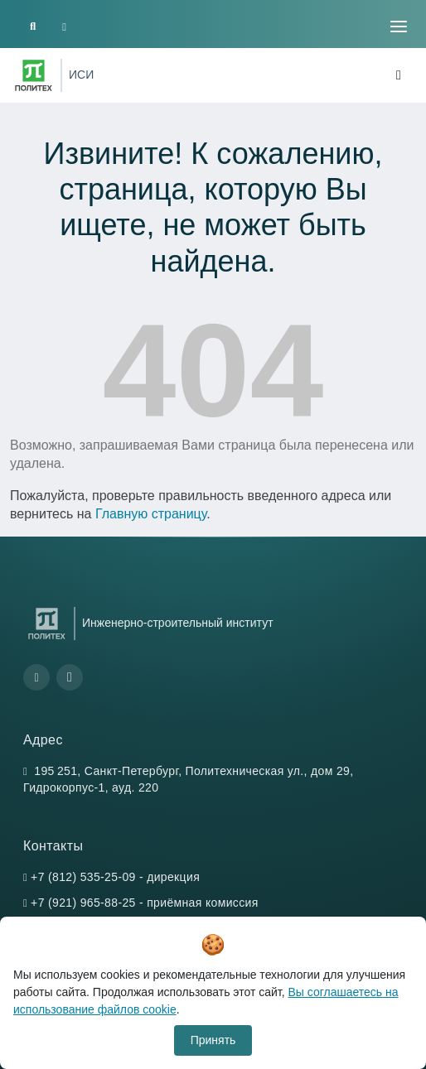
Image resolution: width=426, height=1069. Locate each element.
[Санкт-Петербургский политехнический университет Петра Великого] (33, 75)
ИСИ (81, 74)
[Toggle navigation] (398, 26)
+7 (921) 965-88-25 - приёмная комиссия (145, 902)
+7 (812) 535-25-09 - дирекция (115, 877)
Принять (213, 1040)
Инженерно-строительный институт (178, 622)
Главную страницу (150, 514)
